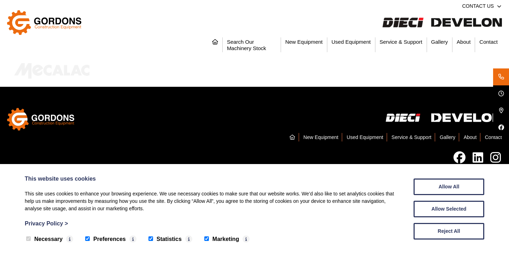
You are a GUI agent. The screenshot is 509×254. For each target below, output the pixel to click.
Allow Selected (449, 209)
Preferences (105, 239)
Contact (488, 42)
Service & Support (401, 42)
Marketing (221, 239)
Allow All (449, 186)
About (463, 42)
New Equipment (304, 42)
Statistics (165, 239)
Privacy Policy (46, 223)
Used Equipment (351, 42)
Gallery (439, 42)
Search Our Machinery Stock (246, 45)
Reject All (449, 231)
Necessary (44, 239)
